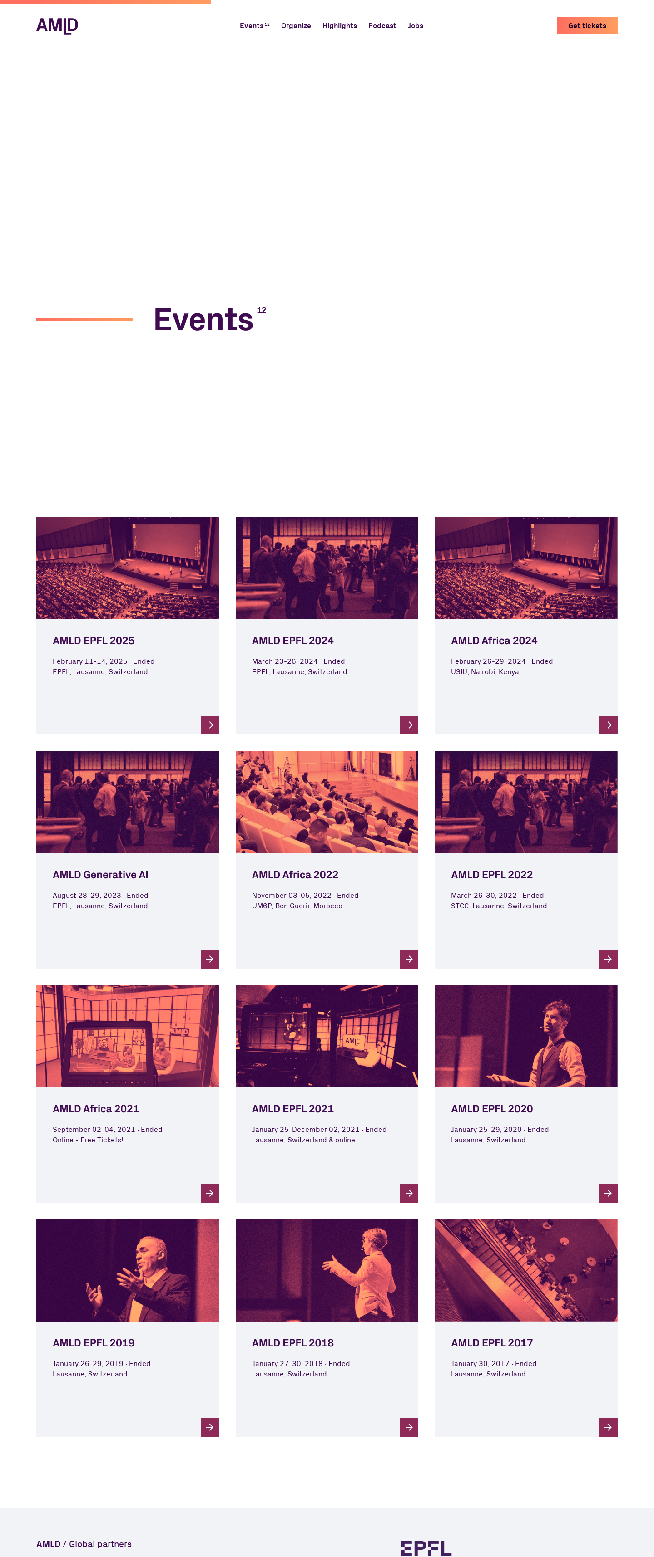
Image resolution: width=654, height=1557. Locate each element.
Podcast (382, 26)
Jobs (415, 26)
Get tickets (587, 26)
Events (251, 26)
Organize (296, 26)
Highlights (339, 26)
